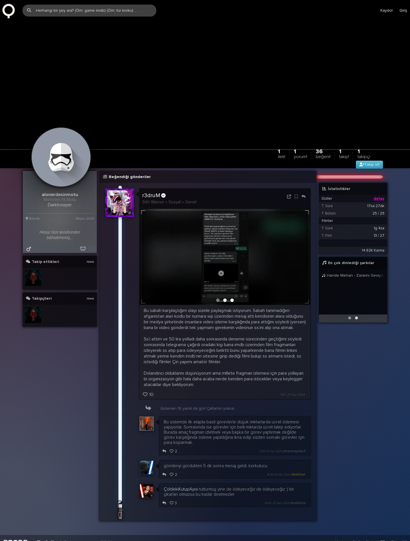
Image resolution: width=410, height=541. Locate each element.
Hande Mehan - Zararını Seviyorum (353, 258)
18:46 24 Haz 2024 (278, 457)
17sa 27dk (375, 188)
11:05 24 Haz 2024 (270, 434)
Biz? (356, 524)
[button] (349, 300)
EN (393, 524)
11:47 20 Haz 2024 (292, 377)
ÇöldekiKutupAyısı (181, 472)
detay (379, 181)
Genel (190, 184)
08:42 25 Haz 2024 (276, 486)
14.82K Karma (373, 233)
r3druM (154, 178)
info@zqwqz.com (72, 524)
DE (404, 524)
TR (383, 524)
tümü (90, 244)
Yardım (341, 524)
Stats (370, 524)
